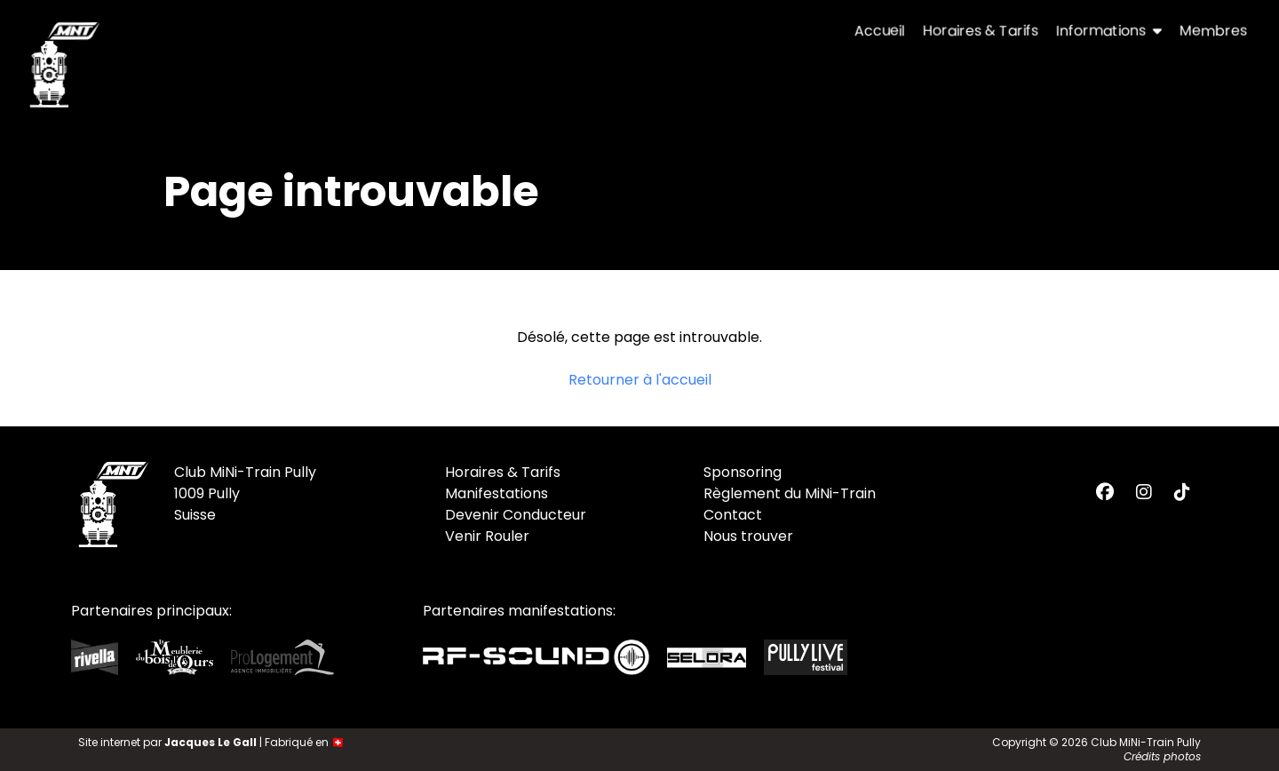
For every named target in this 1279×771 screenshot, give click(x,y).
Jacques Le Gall (210, 742)
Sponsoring (742, 472)
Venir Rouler (487, 536)
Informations (1109, 30)
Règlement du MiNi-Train (789, 493)
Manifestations (496, 493)
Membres (1213, 30)
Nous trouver (748, 536)
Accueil (879, 30)
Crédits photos (1162, 756)
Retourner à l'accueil (639, 380)
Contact (732, 515)
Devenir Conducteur (515, 515)
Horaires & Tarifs (980, 30)
